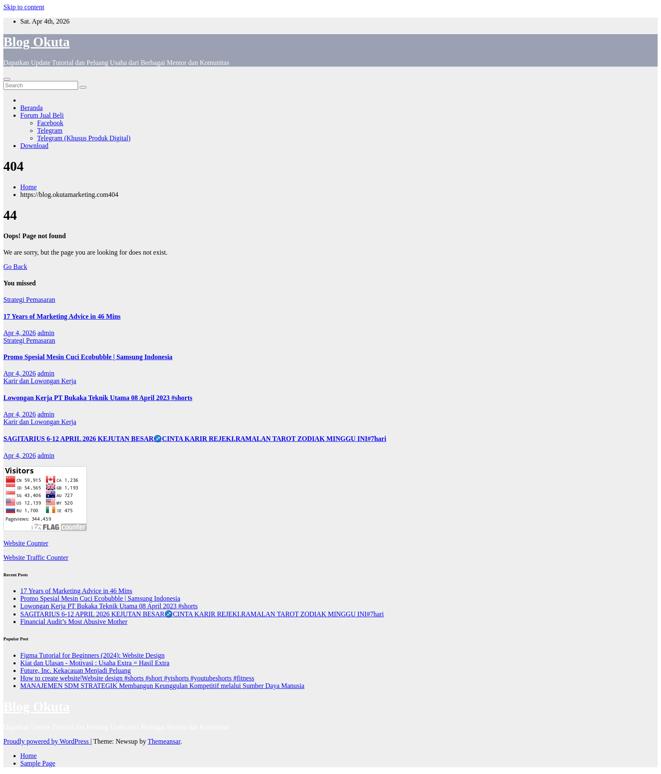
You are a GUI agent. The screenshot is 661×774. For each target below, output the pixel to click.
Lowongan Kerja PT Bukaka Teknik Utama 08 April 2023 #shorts (97, 397)
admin (46, 332)
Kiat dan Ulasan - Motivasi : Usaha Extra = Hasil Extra (94, 662)
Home (28, 187)
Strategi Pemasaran (29, 299)
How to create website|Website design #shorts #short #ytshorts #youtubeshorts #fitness (137, 678)
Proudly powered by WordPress (46, 741)
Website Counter (25, 543)
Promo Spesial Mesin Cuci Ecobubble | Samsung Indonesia (87, 356)
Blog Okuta (36, 41)
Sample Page (37, 763)
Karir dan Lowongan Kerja (39, 380)
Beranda (31, 107)
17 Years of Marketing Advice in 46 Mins (62, 316)
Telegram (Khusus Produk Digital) (84, 138)
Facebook (50, 122)
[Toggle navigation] (6, 79)
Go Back (15, 266)
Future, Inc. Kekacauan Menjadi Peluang (75, 670)
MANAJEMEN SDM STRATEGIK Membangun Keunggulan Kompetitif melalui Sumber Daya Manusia (162, 685)
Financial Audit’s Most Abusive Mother (73, 621)
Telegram (49, 130)
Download (34, 145)
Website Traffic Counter (35, 557)
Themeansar (164, 741)
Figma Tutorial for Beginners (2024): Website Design (92, 655)
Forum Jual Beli (42, 115)
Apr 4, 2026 (19, 332)
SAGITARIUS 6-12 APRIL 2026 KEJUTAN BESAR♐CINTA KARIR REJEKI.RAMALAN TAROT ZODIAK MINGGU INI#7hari (194, 438)
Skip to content (23, 7)
